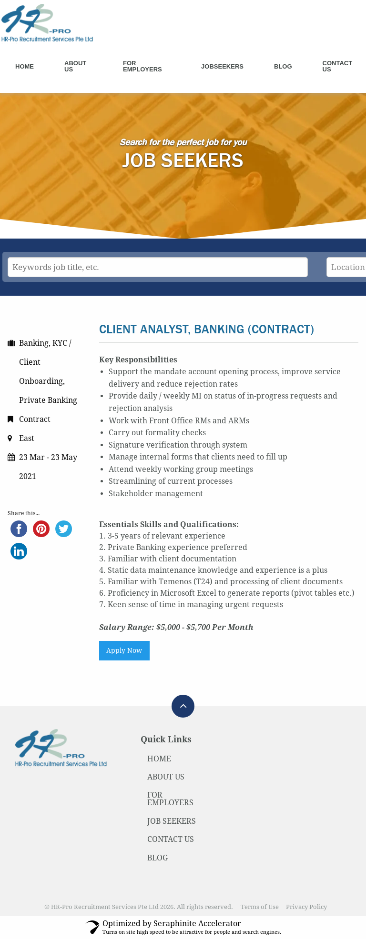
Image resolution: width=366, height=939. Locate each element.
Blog (283, 66)
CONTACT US (170, 839)
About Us (75, 66)
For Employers (142, 66)
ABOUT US (165, 776)
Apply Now (124, 650)
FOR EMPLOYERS (170, 798)
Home (24, 66)
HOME (159, 758)
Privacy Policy (306, 906)
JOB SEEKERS (171, 821)
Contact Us (338, 66)
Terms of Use (260, 906)
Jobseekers (222, 66)
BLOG (157, 857)
